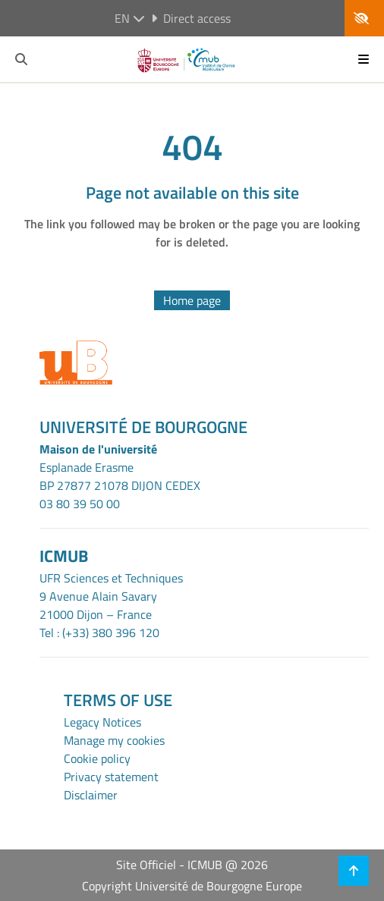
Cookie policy (97, 758)
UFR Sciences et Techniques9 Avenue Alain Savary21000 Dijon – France (111, 596)
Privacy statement (111, 777)
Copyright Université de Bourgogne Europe (192, 886)
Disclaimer (91, 795)
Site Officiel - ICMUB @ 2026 (192, 864)
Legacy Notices (102, 722)
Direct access (191, 18)
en (130, 18)
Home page (192, 300)
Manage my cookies (114, 740)
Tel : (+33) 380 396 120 (99, 632)
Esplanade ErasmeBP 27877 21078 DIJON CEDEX (119, 476)
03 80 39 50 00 (79, 503)
